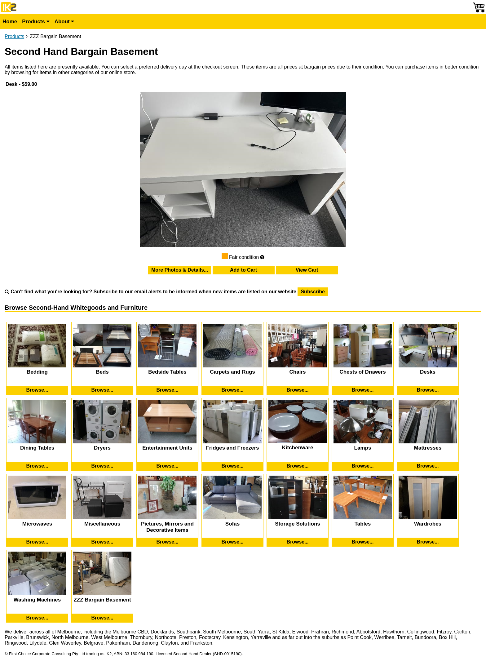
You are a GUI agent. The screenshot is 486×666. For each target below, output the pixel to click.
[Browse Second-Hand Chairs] (297, 390)
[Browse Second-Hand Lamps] (362, 466)
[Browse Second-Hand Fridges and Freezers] (232, 466)
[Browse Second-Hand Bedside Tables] (167, 390)
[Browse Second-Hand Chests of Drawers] (362, 390)
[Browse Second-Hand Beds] (102, 390)
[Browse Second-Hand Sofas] (232, 542)
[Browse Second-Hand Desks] (427, 390)
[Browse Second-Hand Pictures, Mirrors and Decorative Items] (167, 542)
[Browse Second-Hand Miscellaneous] (102, 542)
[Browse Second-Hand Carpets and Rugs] (232, 390)
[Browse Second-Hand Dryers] (102, 466)
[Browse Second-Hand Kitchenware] (297, 466)
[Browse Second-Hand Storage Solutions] (297, 542)
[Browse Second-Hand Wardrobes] (427, 542)
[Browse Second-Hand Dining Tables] (37, 466)
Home (9, 21)
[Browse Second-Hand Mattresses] (427, 466)
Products (35, 21)
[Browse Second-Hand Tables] (362, 542)
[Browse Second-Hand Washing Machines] (37, 618)
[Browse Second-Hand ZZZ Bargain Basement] (102, 618)
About (64, 21)
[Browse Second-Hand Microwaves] (37, 542)
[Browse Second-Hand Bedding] (37, 390)
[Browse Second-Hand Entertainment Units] (167, 466)
